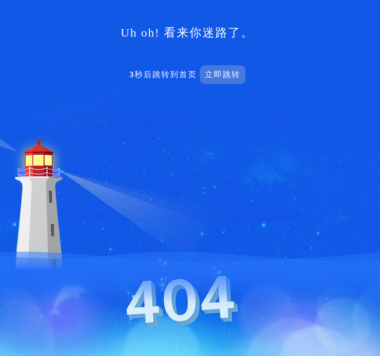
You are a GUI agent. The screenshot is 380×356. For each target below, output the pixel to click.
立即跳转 (222, 74)
